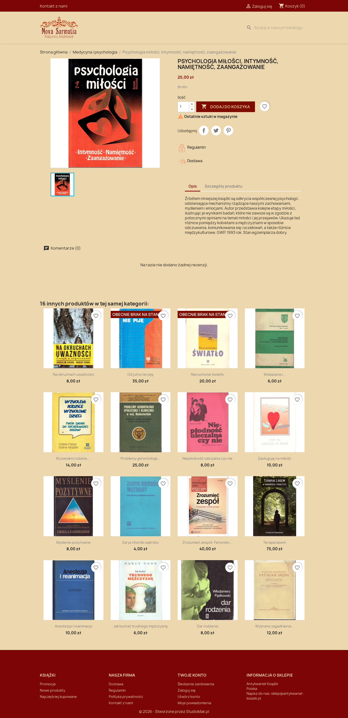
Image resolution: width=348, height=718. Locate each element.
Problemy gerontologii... (140, 458)
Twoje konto (192, 675)
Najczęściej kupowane (58, 696)
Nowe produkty (52, 690)
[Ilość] (183, 106)
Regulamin (117, 690)
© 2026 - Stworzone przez (162, 711)
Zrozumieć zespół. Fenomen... (207, 542)
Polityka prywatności (126, 696)
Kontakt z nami (53, 6)
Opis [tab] (192, 186)
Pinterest (228, 130)
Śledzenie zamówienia (196, 684)
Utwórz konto (189, 696)
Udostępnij (204, 130)
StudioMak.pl (197, 711)
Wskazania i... (275, 374)
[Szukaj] (276, 27)
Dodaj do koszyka (225, 107)
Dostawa (139, 27)
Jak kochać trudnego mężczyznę (140, 626)
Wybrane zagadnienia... (274, 626)
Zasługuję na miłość (274, 458)
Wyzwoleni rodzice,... (73, 458)
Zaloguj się (187, 690)
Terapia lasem (274, 542)
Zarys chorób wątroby (140, 542)
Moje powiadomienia (194, 703)
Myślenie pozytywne (73, 542)
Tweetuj (216, 130)
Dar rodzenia (207, 626)
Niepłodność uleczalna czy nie (207, 458)
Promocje (48, 684)
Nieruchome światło (207, 374)
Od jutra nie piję (140, 374)
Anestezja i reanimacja (73, 626)
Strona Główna (108, 27)
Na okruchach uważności (73, 374)
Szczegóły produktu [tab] (223, 186)
